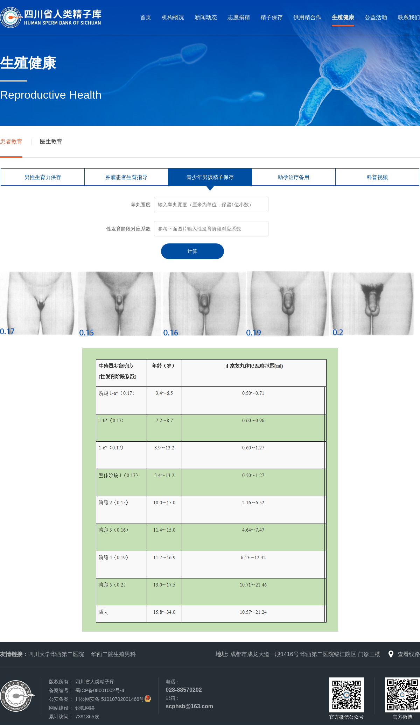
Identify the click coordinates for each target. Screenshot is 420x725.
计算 (192, 251)
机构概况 (173, 17)
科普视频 (377, 177)
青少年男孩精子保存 (210, 177)
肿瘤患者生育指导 (126, 177)
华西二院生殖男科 (113, 654)
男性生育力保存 (42, 177)
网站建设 (59, 708)
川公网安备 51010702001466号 (109, 699)
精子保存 (271, 17)
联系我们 (409, 17)
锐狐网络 (85, 708)
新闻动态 (206, 17)
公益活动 (376, 17)
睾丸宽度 (140, 204)
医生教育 (51, 141)
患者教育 (11, 141)
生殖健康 (343, 17)
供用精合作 (307, 17)
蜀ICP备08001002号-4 (99, 690)
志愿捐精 (238, 17)
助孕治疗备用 (293, 177)
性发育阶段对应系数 (128, 229)
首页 (145, 17)
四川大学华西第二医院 (56, 654)
